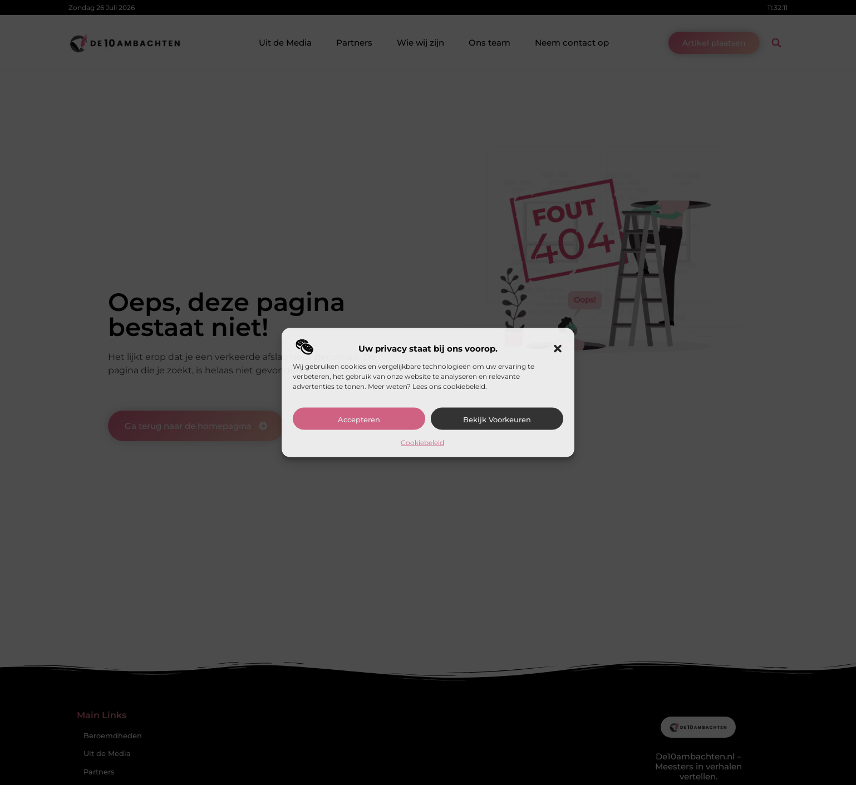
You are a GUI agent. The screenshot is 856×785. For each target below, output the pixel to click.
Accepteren (359, 419)
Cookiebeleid (422, 442)
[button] (557, 348)
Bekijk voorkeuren (497, 419)
